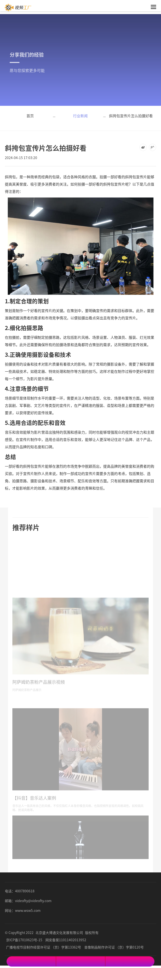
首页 (30, 115)
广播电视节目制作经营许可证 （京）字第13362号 (43, 947)
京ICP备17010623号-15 (24, 939)
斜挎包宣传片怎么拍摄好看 (131, 115)
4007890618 (24, 890)
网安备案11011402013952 (65, 939)
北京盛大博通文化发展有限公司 (59, 932)
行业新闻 (80, 115)
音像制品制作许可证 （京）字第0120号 (114, 947)
